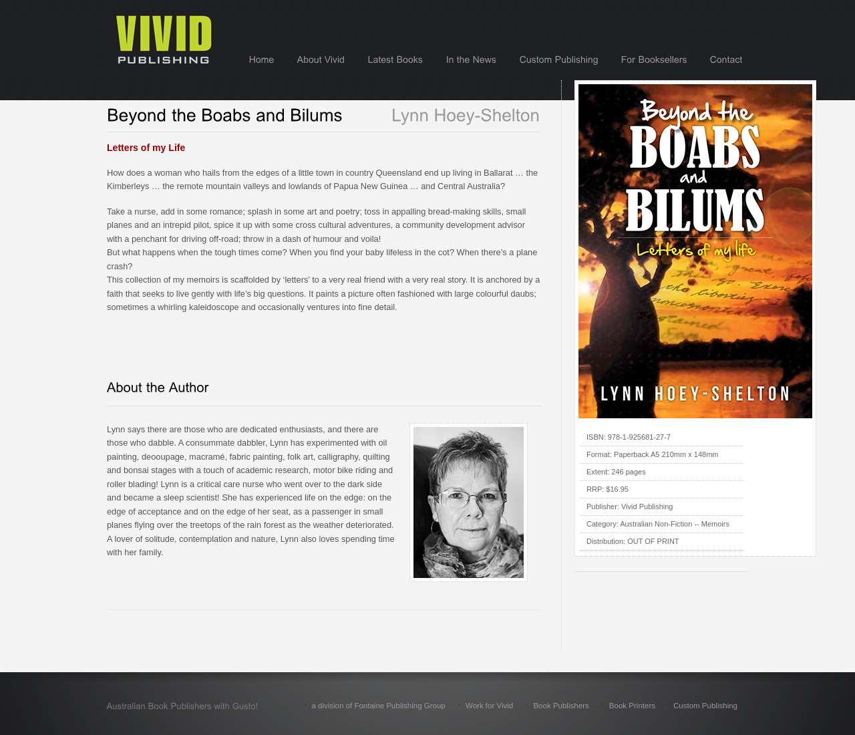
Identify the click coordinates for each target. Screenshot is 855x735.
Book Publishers (560, 706)
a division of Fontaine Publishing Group (378, 706)
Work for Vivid (489, 706)
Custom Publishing (705, 706)
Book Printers (632, 706)
